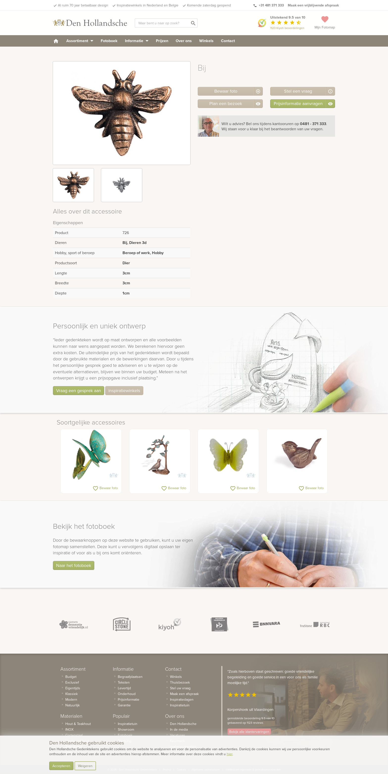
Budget (70, 676)
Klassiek (71, 693)
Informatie (136, 41)
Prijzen (162, 41)
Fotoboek (109, 41)
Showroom (126, 729)
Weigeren (85, 765)
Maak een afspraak (184, 693)
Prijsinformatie (128, 699)
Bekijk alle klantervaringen (249, 731)
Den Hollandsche (183, 723)
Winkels (206, 41)
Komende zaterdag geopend (209, 5)
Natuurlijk (72, 705)
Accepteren (61, 765)
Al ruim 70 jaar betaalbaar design (83, 5)
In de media (179, 729)
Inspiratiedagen (182, 699)
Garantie (124, 705)
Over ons (184, 41)
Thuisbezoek (180, 682)
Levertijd (124, 688)
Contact (228, 41)
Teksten (124, 682)
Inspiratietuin (127, 723)
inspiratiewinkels (124, 390)
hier (229, 753)
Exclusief (72, 682)
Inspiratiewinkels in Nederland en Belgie (147, 5)
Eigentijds (72, 688)
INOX (69, 729)
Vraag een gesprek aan (78, 390)
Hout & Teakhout (78, 723)
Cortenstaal (74, 735)
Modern (71, 699)
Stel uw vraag (180, 688)
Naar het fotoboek (73, 565)
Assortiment (79, 41)
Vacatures (177, 735)
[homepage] (56, 41)
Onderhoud (127, 693)
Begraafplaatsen (130, 676)
